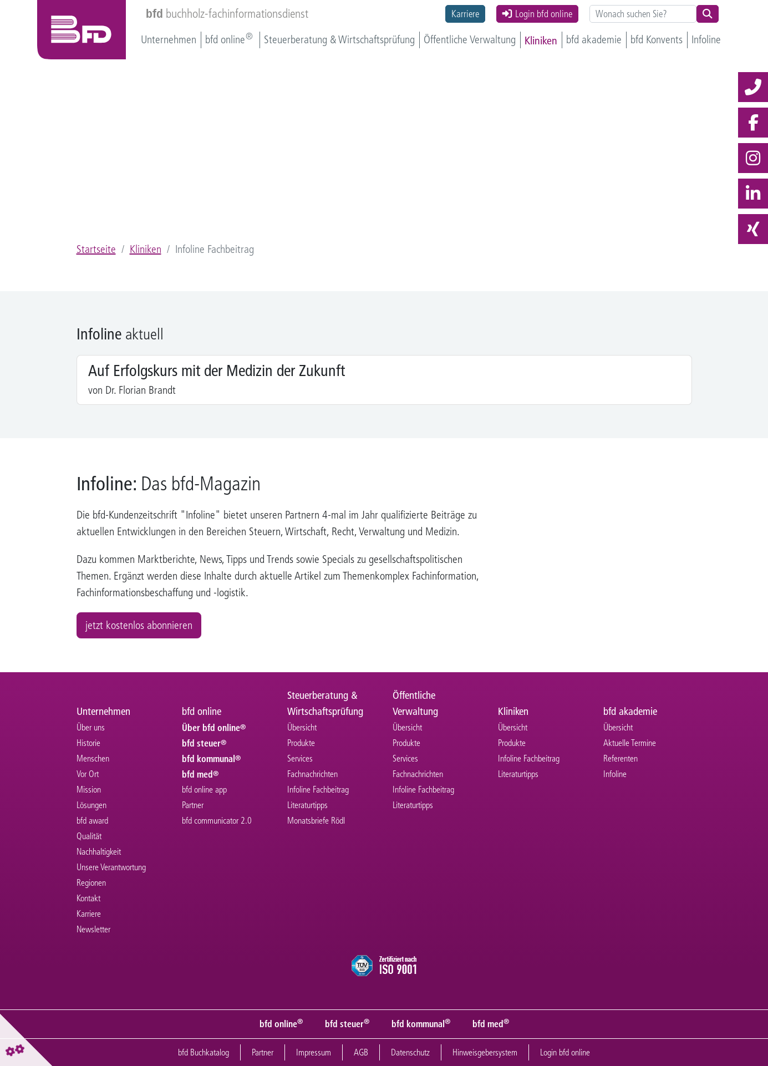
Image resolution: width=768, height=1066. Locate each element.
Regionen (91, 883)
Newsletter (93, 930)
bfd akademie (594, 39)
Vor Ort (88, 774)
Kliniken (145, 249)
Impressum (313, 1052)
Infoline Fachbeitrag (318, 790)
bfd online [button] (226, 39)
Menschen (93, 759)
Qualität (89, 836)
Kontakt (88, 899)
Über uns (91, 728)
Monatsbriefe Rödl (316, 821)
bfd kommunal (209, 759)
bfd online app (204, 790)
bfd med (198, 774)
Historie (88, 743)
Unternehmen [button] (168, 39)
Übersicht (302, 728)
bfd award (92, 821)
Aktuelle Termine (629, 743)
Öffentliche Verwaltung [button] (470, 39)
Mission (89, 790)
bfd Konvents (656, 39)
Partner (193, 805)
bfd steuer (202, 743)
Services (300, 759)
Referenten (620, 759)
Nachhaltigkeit (99, 852)
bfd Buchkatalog (203, 1052)
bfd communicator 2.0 (217, 821)
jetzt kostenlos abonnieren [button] (138, 626)
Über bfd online (212, 728)
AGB (361, 1052)
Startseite (96, 249)
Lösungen (91, 805)
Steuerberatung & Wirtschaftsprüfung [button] (339, 39)
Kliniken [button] (541, 40)
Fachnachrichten (312, 774)
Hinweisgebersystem (484, 1052)
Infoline (706, 39)
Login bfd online (537, 13)
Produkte (301, 743)
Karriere (465, 13)
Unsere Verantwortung (111, 867)
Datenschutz (410, 1052)
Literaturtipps (307, 805)
